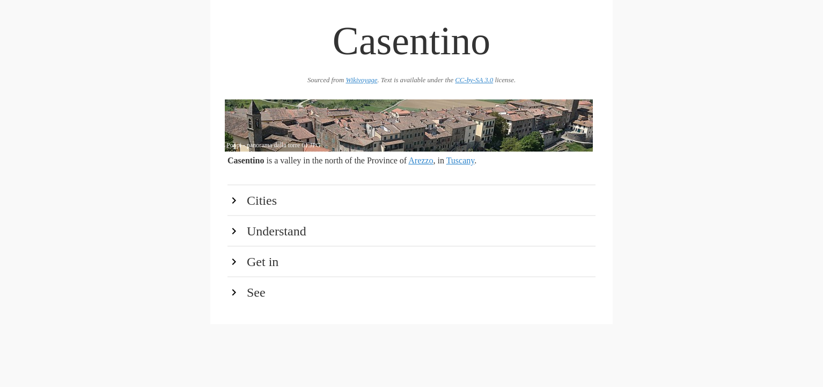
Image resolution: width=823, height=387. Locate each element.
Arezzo (420, 160)
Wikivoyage (361, 80)
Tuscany (460, 160)
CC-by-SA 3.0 (474, 80)
